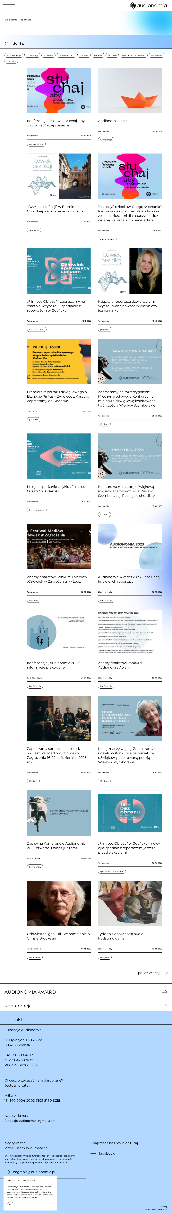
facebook (107, 1153)
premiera (84, 55)
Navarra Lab (163, 1209)
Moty (154, 1209)
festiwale (112, 55)
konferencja (32, 55)
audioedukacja (14, 55)
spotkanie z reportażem (133, 55)
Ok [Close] (10, 1204)
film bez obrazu (66, 55)
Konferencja (18, 1005)
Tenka (147, 1209)
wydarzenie (156, 55)
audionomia (10, 19)
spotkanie (48, 55)
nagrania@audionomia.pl (34, 1172)
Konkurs (98, 55)
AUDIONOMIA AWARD (30, 992)
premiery (11, 61)
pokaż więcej (149, 973)
